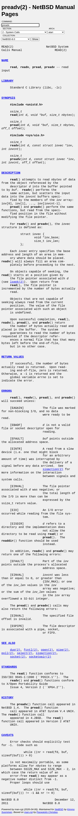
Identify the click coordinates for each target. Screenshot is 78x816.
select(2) (24, 653)
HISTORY (7, 698)
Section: (8, 29)
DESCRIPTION (10, 173)
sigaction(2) (53, 469)
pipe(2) (62, 650)
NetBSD (59, 809)
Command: (8, 21)
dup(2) (15, 650)
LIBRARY (7, 81)
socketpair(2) (40, 657)
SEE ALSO (8, 643)
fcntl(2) (31, 650)
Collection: (9, 35)
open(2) (47, 650)
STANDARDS (9, 667)
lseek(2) (17, 282)
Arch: (53, 29)
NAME (4, 61)
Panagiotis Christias (47, 812)
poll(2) (7, 653)
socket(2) (17, 657)
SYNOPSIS (8, 98)
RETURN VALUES (12, 357)
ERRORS (6, 391)
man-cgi (28, 812)
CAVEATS (7, 735)
